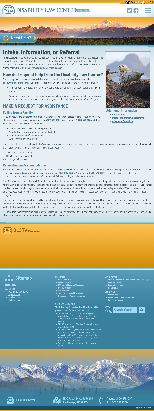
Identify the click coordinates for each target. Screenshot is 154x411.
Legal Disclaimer (141, 408)
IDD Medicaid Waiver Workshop (71, 285)
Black (132, 2)
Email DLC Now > (26, 400)
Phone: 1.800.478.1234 (119, 398)
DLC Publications (64, 280)
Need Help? (10, 284)
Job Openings (113, 288)
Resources (60, 276)
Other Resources (65, 282)
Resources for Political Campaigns (71, 296)
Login (150, 408)
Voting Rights (63, 290)
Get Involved (111, 276)
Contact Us (110, 291)
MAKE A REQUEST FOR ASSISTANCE (35, 106)
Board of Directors (115, 285)
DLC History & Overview (18, 292)
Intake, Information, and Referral (128, 117)
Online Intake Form (19, 82)
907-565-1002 (54, 120)
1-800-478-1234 (84, 120)
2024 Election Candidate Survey (70, 293)
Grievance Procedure (122, 121)
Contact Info (118, 114)
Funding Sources (14, 297)
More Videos (34, 230)
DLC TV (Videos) (64, 288)
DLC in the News (15, 300)
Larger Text (147, 2)
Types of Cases (14, 294)
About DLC (10, 288)
